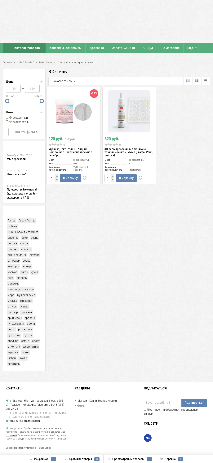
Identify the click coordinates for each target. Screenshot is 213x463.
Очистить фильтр (24, 132)
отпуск (12, 306)
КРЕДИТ (149, 48)
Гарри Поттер (27, 220)
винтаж (12, 243)
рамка (31, 323)
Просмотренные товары (129, 459)
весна (34, 237)
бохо (24, 237)
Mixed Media (45, 62)
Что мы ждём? (17, 174)
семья (25, 340)
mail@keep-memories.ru (25, 420)
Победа (12, 226)
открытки (26, 300)
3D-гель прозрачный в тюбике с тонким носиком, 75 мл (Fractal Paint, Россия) (128, 152)
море (11, 295)
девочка (13, 249)
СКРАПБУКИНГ (25, 62)
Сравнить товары (82, 459)
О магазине (171, 48)
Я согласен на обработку (171, 411)
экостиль (14, 363)
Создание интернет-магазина (21, 448)
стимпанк (14, 346)
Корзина (171, 459)
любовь (22, 277)
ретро (11, 329)
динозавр (14, 260)
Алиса (12, 220)
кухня (34, 272)
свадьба (13, 340)
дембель (26, 249)
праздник (27, 312)
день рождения (17, 254)
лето (11, 277)
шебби (12, 358)
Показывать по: (62, 81)
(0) (57, 144)
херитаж (13, 352)
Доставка (96, 48)
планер (24, 306)
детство (35, 254)
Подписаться (194, 403)
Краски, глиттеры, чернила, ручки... (76, 62)
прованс (30, 317)
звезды (27, 266)
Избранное (43, 459)
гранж (24, 243)
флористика (31, 346)
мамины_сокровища (21, 289)
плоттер (13, 312)
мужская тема (26, 295)
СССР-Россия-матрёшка (23, 232)
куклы (24, 272)
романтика (25, 329)
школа (23, 358)
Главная (7, 62)
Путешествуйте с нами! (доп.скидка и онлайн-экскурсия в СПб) (22, 193)
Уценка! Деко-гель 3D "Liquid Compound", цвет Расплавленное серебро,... (70, 152)
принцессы (15, 317)
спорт (36, 340)
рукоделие (14, 335)
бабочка (13, 237)
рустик (28, 335)
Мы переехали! (16, 159)
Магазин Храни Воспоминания (97, 400)
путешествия (16, 323)
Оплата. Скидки (123, 48)
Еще (190, 48)
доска (26, 260)
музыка (12, 300)
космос (12, 272)
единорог (14, 266)
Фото (81, 405)
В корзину (70, 178)
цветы (25, 352)
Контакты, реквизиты (65, 48)
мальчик (13, 283)
